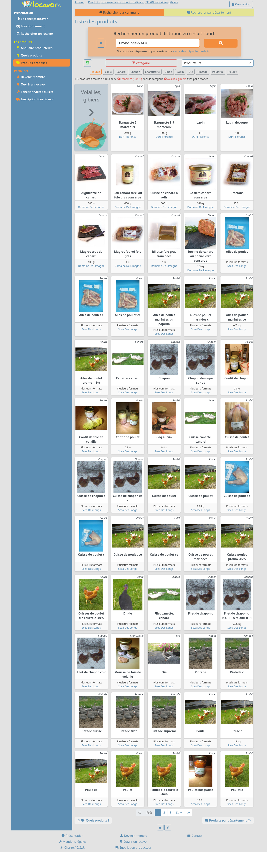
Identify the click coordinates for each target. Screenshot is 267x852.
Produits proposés (31, 63)
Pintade (202, 72)
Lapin (180, 72)
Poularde (218, 72)
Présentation (72, 836)
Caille (108, 72)
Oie (191, 72)
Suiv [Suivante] (179, 813)
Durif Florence (127, 136)
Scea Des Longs (237, 266)
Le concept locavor (32, 19)
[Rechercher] (221, 43)
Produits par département (228, 820)
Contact (194, 836)
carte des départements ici (191, 51)
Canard (121, 72)
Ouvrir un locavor (31, 84)
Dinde (168, 72)
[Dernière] (188, 812)
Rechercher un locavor (34, 34)
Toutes (96, 72)
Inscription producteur (133, 847)
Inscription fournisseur (35, 99)
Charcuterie (152, 72)
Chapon (135, 72)
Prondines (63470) (129, 79)
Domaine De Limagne (91, 207)
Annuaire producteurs (34, 48)
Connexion (241, 4)
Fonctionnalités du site (35, 92)
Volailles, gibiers (175, 79)
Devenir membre (30, 77)
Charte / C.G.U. (72, 847)
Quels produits (29, 55)
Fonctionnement (30, 26)
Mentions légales (72, 842)
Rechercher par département (209, 12)
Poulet (232, 72)
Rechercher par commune (119, 12)
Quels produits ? (93, 820)
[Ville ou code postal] (158, 43)
